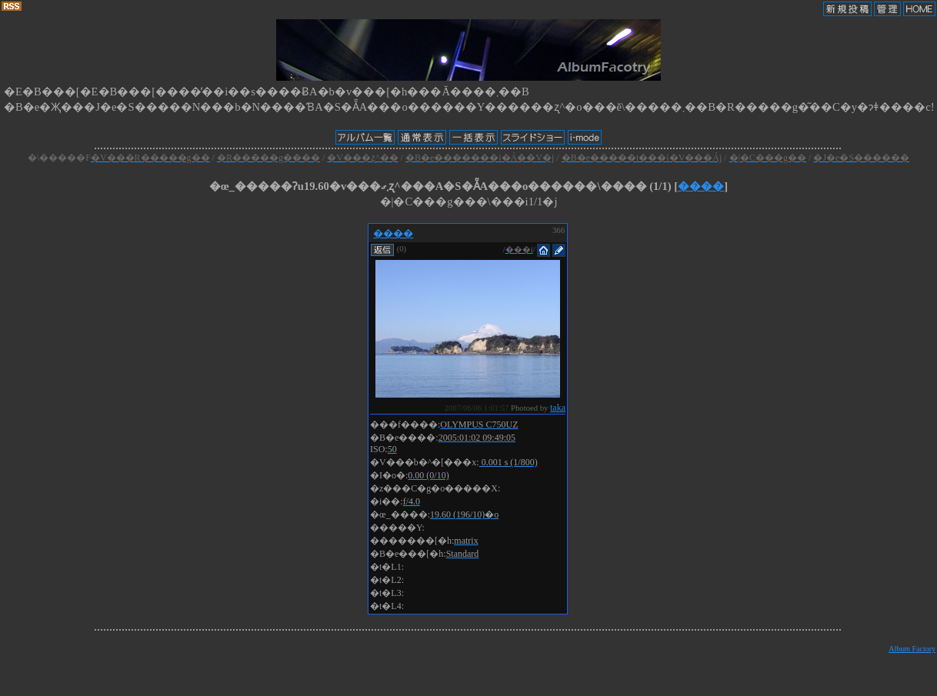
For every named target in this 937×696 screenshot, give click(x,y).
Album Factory (912, 648)
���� (701, 186)
